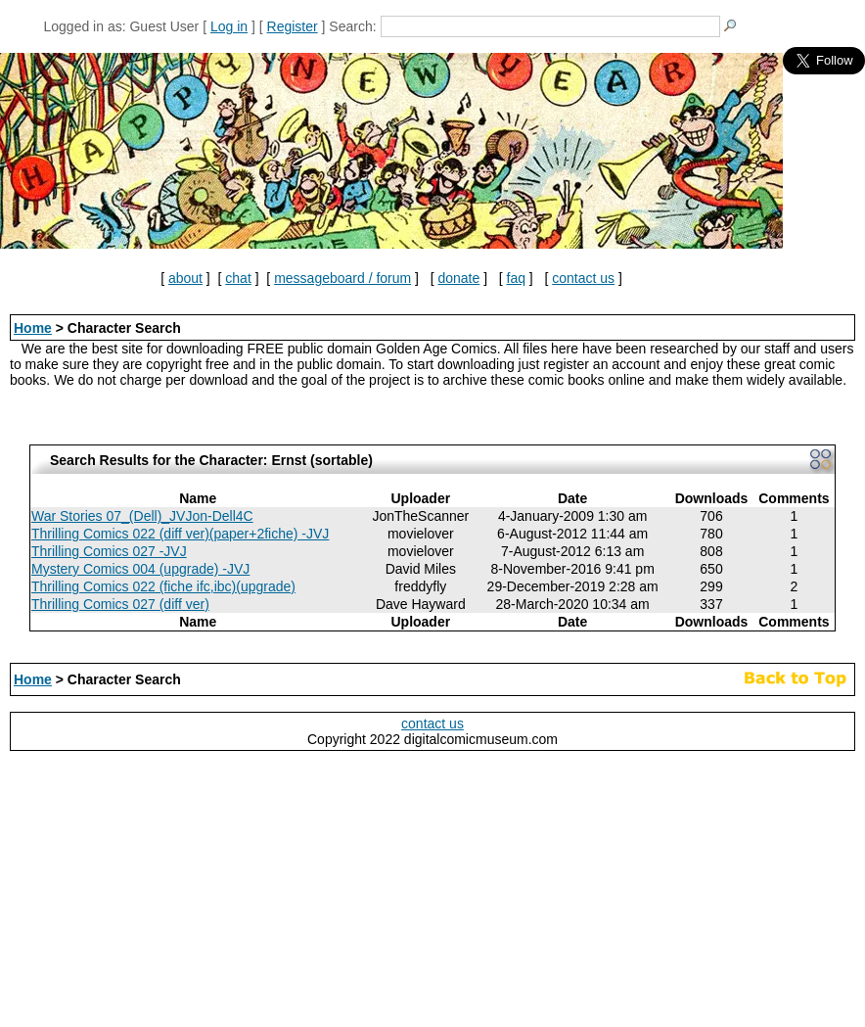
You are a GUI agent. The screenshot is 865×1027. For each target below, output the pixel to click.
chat (237, 278)
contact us (583, 278)
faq (516, 278)
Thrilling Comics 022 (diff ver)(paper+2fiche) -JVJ (180, 533)
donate (458, 278)
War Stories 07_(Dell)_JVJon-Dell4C (142, 516)
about (185, 278)
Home (33, 328)
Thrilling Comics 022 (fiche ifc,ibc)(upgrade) (163, 586)
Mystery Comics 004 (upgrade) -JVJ (140, 569)
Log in (229, 26)
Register (292, 26)
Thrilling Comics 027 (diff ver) (120, 604)
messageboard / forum (342, 278)
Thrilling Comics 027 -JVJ (109, 551)
